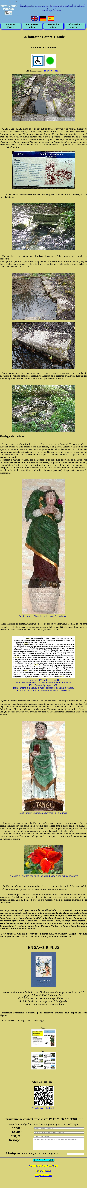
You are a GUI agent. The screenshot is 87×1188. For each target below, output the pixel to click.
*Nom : (16, 1128)
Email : (16, 1132)
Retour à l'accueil (43, 1173)
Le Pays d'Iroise (10, 25)
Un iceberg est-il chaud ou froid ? (39, 1155)
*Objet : (15, 1136)
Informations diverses (75, 25)
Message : (14, 1140)
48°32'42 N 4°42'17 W (52, 71)
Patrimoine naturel (53, 25)
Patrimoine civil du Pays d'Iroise (43, 1168)
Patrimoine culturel (32, 25)
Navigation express (43, 1178)
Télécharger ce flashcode (43, 1108)
